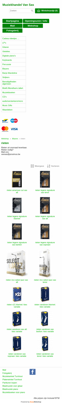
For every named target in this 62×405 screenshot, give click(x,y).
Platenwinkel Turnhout (12, 380)
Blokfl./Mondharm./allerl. (13, 88)
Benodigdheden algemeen (9, 83)
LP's (4, 43)
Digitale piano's (9, 56)
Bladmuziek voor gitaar (12, 386)
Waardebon (7, 110)
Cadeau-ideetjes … (10, 38)
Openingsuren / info (36, 21)
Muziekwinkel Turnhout (12, 376)
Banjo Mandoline (9, 73)
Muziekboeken (8, 92)
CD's (4, 97)
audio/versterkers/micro (12, 101)
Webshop (33, 25)
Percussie (6, 64)
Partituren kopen (9, 383)
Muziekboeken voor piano (13, 392)
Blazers (5, 69)
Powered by (31, 402)
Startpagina (12, 21)
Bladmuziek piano (10, 389)
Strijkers (5, 77)
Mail (12, 25)
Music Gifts (7, 105)
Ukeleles (6, 51)
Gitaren (5, 47)
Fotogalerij (12, 30)
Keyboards (7, 60)
